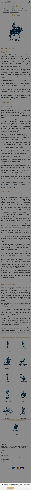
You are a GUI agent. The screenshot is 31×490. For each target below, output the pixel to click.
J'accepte (10, 488)
